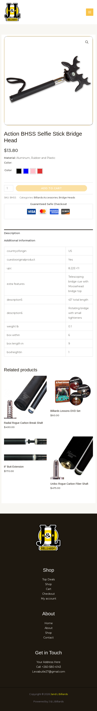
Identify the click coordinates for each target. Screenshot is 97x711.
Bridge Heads (67, 197)
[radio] (19, 171)
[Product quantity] (8, 188)
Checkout (48, 593)
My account (48, 598)
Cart (48, 589)
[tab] (48, 233)
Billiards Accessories (46, 197)
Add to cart (51, 188)
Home (48, 623)
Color (8, 170)
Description (12, 233)
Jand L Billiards (59, 694)
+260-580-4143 (51, 666)
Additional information (19, 240)
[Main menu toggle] (89, 12)
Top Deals (48, 579)
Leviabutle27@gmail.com (48, 671)
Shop (48, 584)
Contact (48, 637)
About (49, 628)
